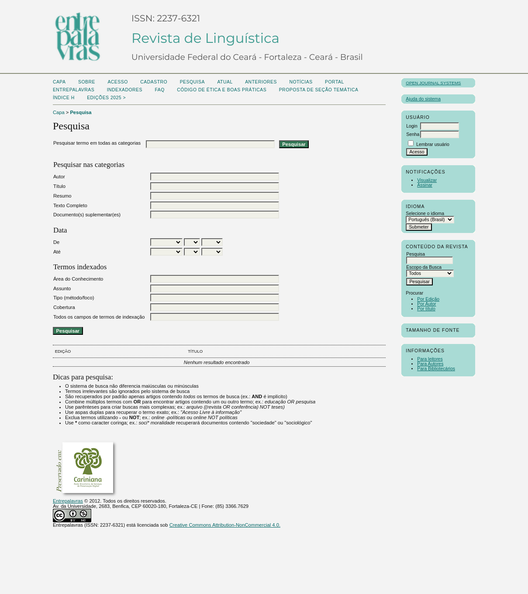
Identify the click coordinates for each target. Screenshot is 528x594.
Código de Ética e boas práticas (221, 89)
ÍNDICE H (64, 97)
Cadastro (153, 82)
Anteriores (261, 82)
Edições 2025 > (106, 97)
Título (59, 186)
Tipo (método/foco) (73, 297)
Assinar (424, 185)
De (56, 242)
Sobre (86, 82)
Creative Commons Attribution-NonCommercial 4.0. (224, 525)
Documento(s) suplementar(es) (87, 214)
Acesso (117, 82)
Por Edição (428, 299)
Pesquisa (192, 82)
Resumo (62, 195)
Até (57, 251)
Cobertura (64, 307)
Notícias (300, 82)
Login (411, 126)
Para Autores (430, 363)
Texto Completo (70, 205)
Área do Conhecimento (78, 278)
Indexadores (124, 89)
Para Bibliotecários (436, 368)
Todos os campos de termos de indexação (99, 317)
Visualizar (427, 180)
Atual (224, 82)
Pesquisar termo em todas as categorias (97, 143)
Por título (426, 308)
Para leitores (429, 359)
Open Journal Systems (433, 82)
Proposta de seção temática (319, 89)
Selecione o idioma (425, 213)
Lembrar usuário (432, 144)
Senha (412, 134)
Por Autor (426, 304)
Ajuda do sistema (423, 99)
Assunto (62, 288)
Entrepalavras (68, 501)
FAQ (159, 89)
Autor (59, 176)
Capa (59, 82)
